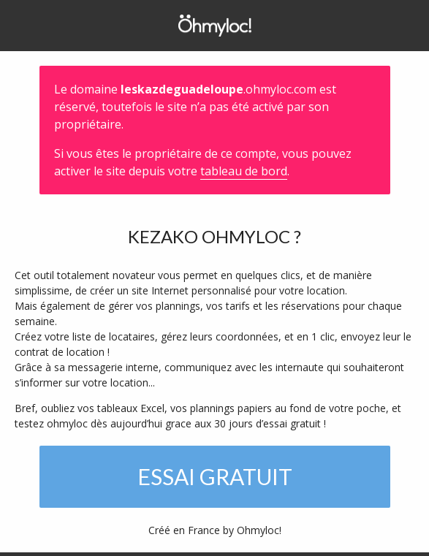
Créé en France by (214, 530)
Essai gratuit (214, 476)
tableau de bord (243, 171)
